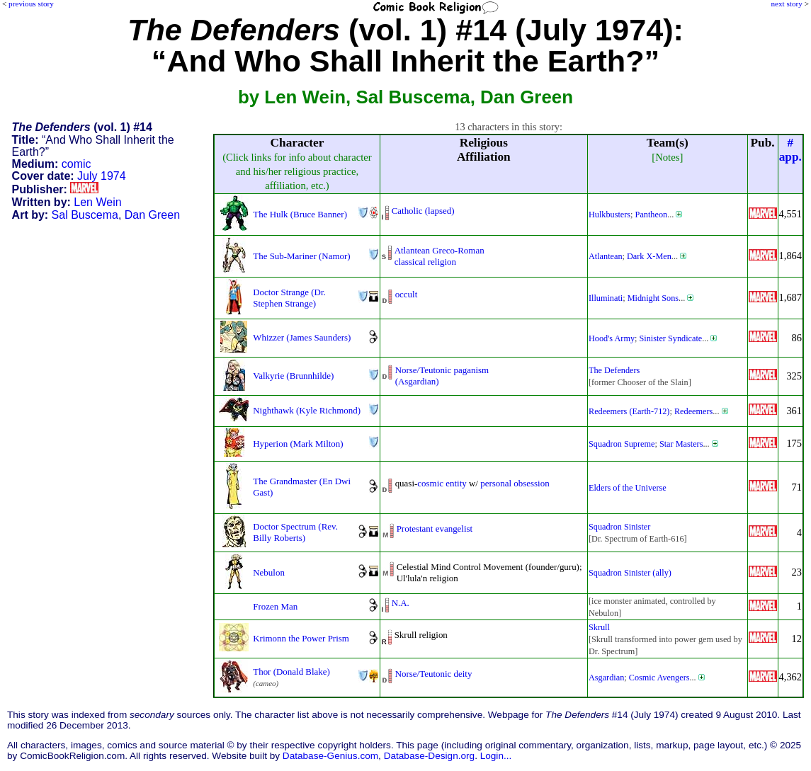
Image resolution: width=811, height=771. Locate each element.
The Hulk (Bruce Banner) (300, 214)
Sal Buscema (85, 215)
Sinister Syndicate (671, 338)
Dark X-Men (649, 256)
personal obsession (515, 483)
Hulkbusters (609, 214)
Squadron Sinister (619, 527)
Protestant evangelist (435, 528)
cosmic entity (441, 483)
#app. (790, 150)
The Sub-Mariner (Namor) (301, 256)
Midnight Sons (653, 298)
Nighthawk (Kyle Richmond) (307, 410)
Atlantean (606, 256)
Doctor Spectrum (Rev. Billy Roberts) (295, 532)
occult (406, 294)
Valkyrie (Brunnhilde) (293, 375)
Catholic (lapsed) (423, 210)
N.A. (400, 603)
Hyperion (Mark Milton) (298, 443)
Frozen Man (275, 606)
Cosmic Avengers (659, 678)
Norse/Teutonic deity (433, 673)
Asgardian (606, 678)
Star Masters (681, 444)
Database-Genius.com (330, 755)
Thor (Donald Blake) (291, 671)
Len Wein (97, 202)
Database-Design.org (429, 755)
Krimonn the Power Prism (301, 638)
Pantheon (651, 214)
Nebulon (269, 572)
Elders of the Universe (628, 488)
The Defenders (614, 370)
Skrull (599, 627)
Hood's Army (612, 338)
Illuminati (606, 298)
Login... (496, 755)
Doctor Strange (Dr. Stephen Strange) (289, 298)
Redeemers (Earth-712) (629, 411)
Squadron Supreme (621, 444)
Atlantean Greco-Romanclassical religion (439, 256)
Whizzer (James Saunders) (302, 337)
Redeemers (693, 411)
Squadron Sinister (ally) (630, 573)
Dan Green (152, 215)
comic (76, 164)
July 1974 (101, 176)
